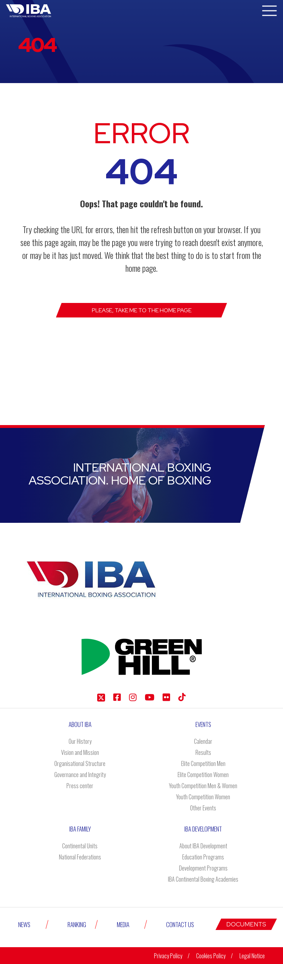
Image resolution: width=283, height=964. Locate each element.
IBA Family (80, 828)
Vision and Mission (80, 752)
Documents (246, 924)
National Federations (80, 857)
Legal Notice (252, 955)
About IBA (80, 724)
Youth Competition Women (203, 796)
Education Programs (203, 857)
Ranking (77, 924)
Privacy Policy (168, 955)
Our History (80, 741)
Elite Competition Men (203, 763)
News (24, 924)
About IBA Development (203, 846)
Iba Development (203, 828)
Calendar (203, 741)
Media (123, 924)
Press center (79, 785)
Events (203, 724)
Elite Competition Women (203, 774)
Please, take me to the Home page (142, 310)
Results (203, 752)
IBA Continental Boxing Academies (203, 879)
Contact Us (180, 924)
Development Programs (203, 868)
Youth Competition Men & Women (203, 785)
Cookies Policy (210, 955)
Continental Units (80, 846)
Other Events (203, 808)
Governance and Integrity (80, 774)
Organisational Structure (79, 763)
